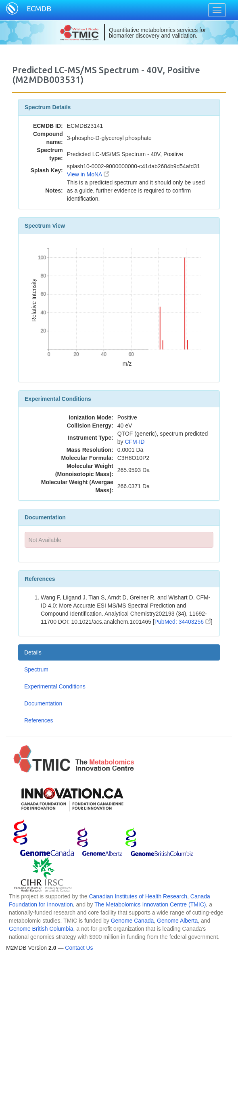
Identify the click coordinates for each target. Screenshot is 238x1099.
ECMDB (39, 8)
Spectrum (36, 669)
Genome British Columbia (41, 928)
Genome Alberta (177, 920)
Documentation (43, 703)
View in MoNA (88, 174)
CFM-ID (134, 441)
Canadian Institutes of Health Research (138, 896)
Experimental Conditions (55, 686)
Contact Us (79, 947)
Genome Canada (132, 920)
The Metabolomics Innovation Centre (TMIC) (150, 904)
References (38, 720)
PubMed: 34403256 (182, 621)
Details (33, 652)
